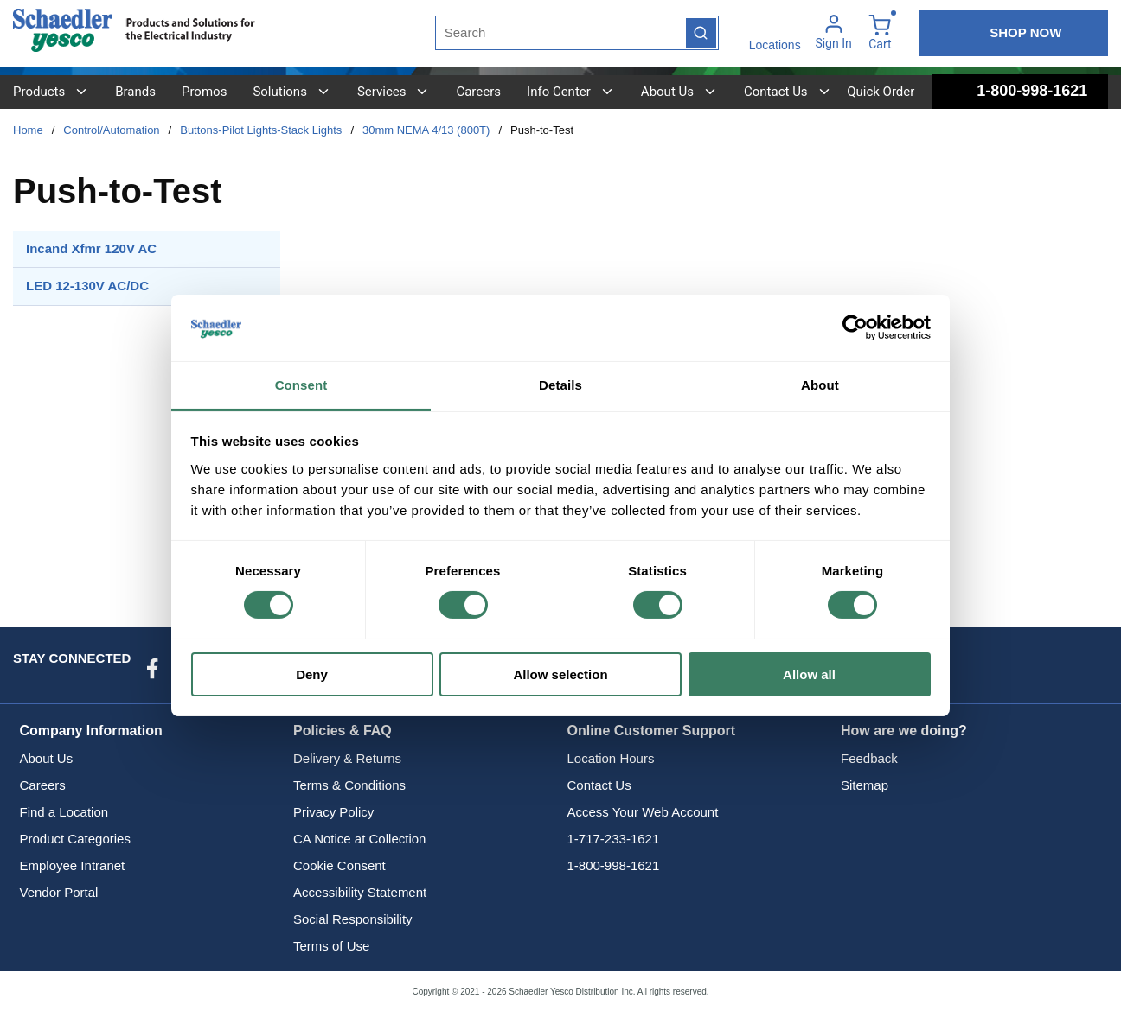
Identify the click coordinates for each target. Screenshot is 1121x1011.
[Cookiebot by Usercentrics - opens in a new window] (855, 327)
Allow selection (560, 674)
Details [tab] (560, 385)
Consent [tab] (301, 385)
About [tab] (820, 385)
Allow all (809, 674)
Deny (312, 674)
